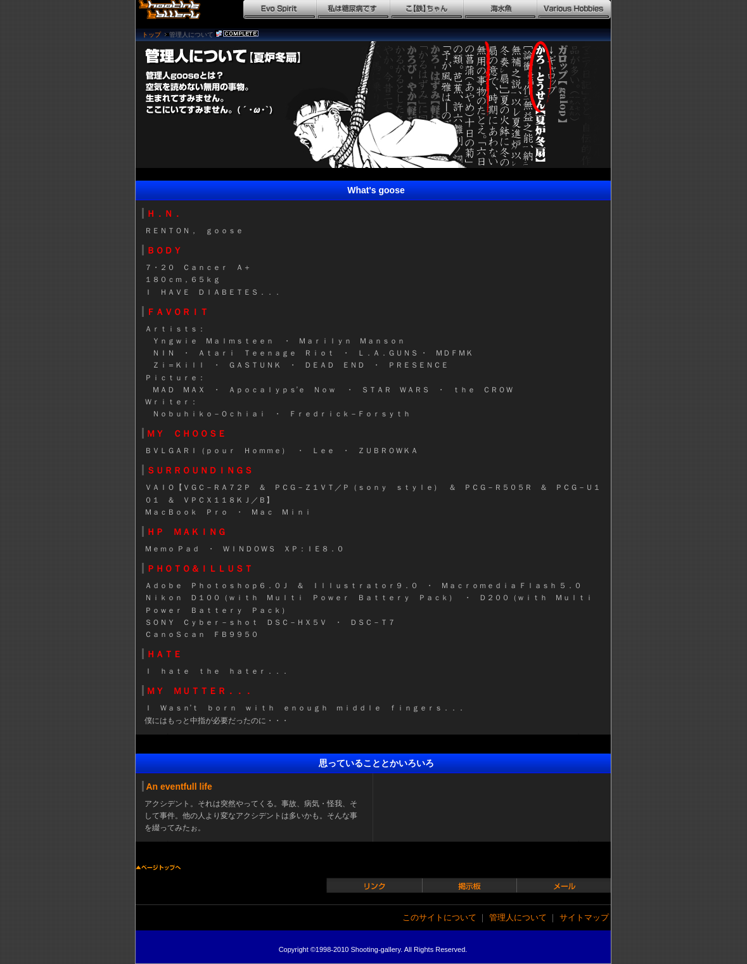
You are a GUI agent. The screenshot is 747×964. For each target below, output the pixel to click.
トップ (151, 34)
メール (565, 884)
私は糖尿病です (353, 9)
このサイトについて (439, 917)
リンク (375, 884)
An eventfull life (179, 786)
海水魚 (500, 9)
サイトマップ (584, 917)
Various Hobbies (574, 9)
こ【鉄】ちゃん (427, 9)
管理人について (518, 917)
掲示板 (470, 884)
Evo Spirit (280, 9)
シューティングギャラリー (175, 9)
